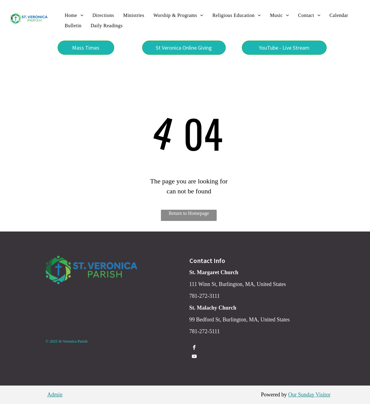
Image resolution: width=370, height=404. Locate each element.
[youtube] (194, 357)
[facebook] (194, 348)
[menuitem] (74, 15)
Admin (54, 395)
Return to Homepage (189, 213)
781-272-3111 (204, 296)
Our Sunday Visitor (309, 395)
